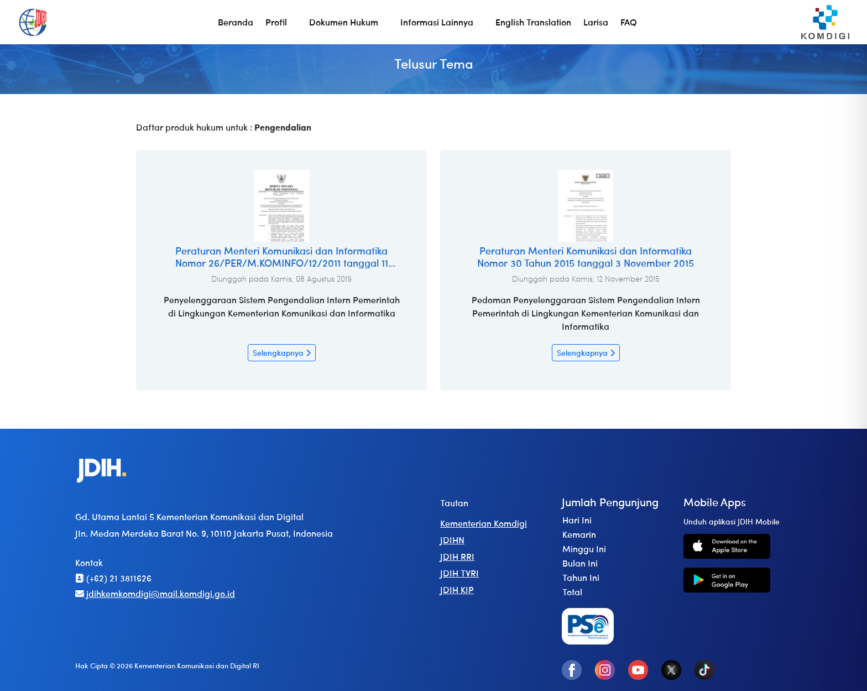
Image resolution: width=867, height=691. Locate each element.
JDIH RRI (457, 556)
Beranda (235, 21)
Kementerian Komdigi (483, 523)
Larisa (595, 21)
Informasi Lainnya (436, 21)
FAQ (628, 21)
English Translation (533, 21)
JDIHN (452, 539)
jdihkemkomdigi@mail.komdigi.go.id (155, 593)
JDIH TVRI (459, 573)
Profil (276, 21)
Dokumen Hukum (343, 21)
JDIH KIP (457, 589)
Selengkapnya (282, 352)
